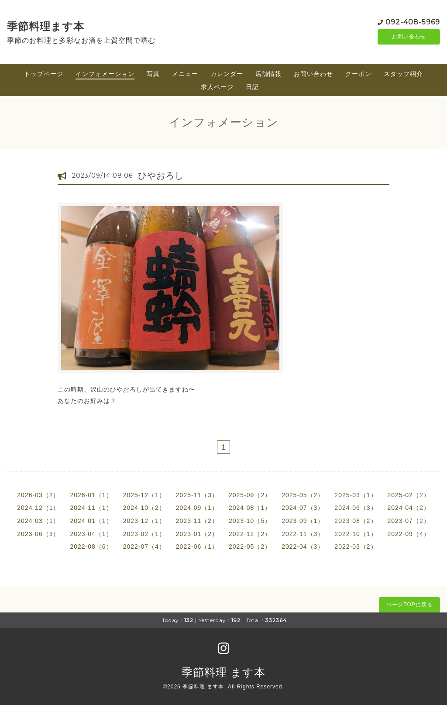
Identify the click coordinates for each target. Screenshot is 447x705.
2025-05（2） (303, 495)
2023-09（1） (303, 520)
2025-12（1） (144, 495)
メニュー (185, 73)
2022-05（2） (250, 546)
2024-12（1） (38, 507)
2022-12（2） (250, 533)
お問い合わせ (409, 37)
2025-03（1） (355, 495)
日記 (252, 86)
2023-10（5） (250, 520)
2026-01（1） (91, 495)
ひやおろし (161, 175)
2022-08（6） (91, 546)
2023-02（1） (144, 533)
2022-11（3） (303, 533)
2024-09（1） (197, 507)
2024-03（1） (38, 520)
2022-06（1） (197, 546)
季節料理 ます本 (223, 672)
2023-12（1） (144, 520)
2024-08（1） (250, 507)
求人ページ (217, 86)
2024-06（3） (355, 507)
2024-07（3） (303, 507)
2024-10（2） (144, 507)
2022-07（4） (144, 546)
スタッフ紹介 (403, 73)
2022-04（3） (303, 546)
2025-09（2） (250, 495)
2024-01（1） (91, 520)
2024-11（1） (91, 507)
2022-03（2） (355, 546)
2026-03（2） (38, 495)
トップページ (43, 73)
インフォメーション (105, 73)
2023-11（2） (197, 520)
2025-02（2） (409, 495)
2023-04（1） (91, 533)
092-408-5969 (412, 21)
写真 (153, 73)
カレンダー (226, 73)
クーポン (358, 73)
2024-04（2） (409, 507)
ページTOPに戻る (409, 605)
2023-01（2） (197, 533)
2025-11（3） (197, 495)
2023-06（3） (38, 533)
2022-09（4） (409, 533)
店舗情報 (268, 73)
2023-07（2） (409, 520)
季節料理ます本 (45, 26)
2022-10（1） (355, 533)
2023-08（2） (355, 520)
